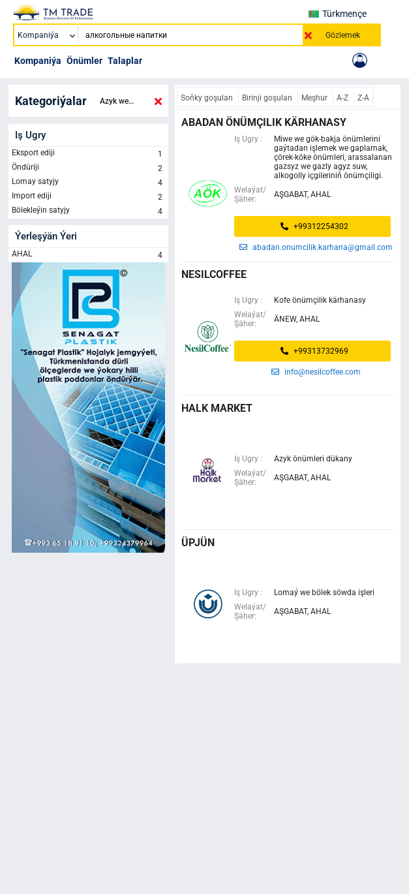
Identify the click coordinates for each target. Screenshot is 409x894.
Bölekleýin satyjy (88, 211)
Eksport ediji (88, 154)
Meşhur (315, 97)
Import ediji (88, 197)
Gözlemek (343, 35)
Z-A (363, 97)
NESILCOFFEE (214, 274)
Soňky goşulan (208, 97)
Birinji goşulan (268, 97)
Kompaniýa (37, 60)
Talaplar (125, 60)
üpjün (198, 542)
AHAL (88, 255)
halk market (216, 408)
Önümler (84, 60)
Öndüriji (88, 168)
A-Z (343, 97)
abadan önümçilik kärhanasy (263, 122)
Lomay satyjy (88, 183)
